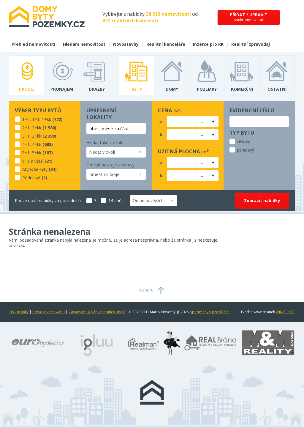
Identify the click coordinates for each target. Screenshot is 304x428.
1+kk (46, 119)
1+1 (35, 119)
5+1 (26, 152)
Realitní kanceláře (165, 44)
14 (107, 200)
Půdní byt (31, 177)
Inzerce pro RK (208, 44)
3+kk (36, 136)
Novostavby (126, 44)
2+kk (36, 127)
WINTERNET (285, 311)
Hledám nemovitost (84, 44)
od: (161, 121)
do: (161, 134)
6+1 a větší (32, 161)
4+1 (26, 144)
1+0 (26, 119)
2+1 (26, 127)
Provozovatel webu (48, 311)
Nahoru (146, 290)
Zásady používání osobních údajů (97, 311)
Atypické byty (35, 169)
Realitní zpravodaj (250, 44)
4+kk (36, 144)
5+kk (36, 152)
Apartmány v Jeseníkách (209, 311)
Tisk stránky (18, 311)
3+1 (26, 136)
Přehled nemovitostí (33, 44)
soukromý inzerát (248, 17)
